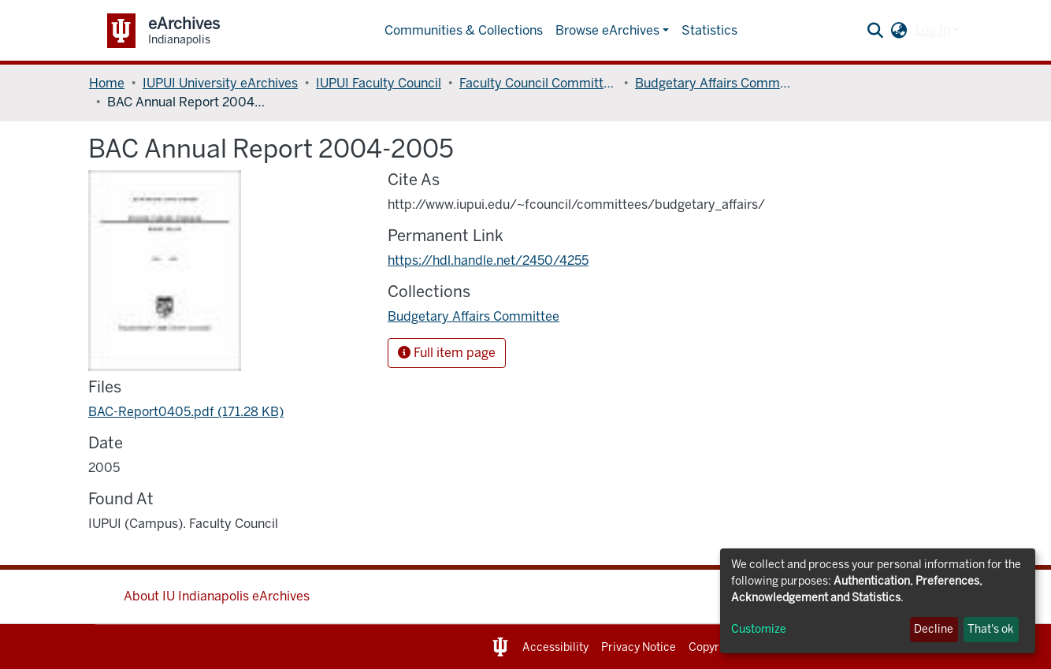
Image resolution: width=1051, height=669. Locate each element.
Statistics (709, 30)
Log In (932, 30)
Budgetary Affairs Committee (714, 83)
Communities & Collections (463, 30)
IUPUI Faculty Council (378, 83)
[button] (899, 30)
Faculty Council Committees (538, 83)
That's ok (990, 629)
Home (106, 83)
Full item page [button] (447, 352)
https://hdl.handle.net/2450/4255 (488, 260)
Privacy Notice (638, 647)
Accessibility (555, 647)
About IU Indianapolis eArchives (217, 596)
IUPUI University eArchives (220, 83)
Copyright (714, 647)
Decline (933, 629)
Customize (758, 629)
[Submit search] (875, 30)
